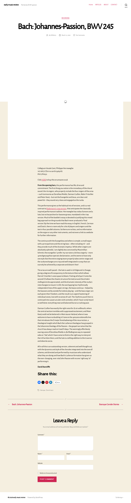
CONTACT (114, 5)
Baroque (42, 390)
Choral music (49, 390)
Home (91, 5)
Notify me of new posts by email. (48, 473)
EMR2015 (53, 35)
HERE (44, 180)
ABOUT (106, 5)
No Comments (80, 35)
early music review (11, 5)
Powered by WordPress (35, 497)
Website (40, 463)
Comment (41, 435)
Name (40, 454)
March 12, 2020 (66, 35)
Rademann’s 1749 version (56, 209)
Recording (66, 18)
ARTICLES (98, 5)
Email (68, 454)
